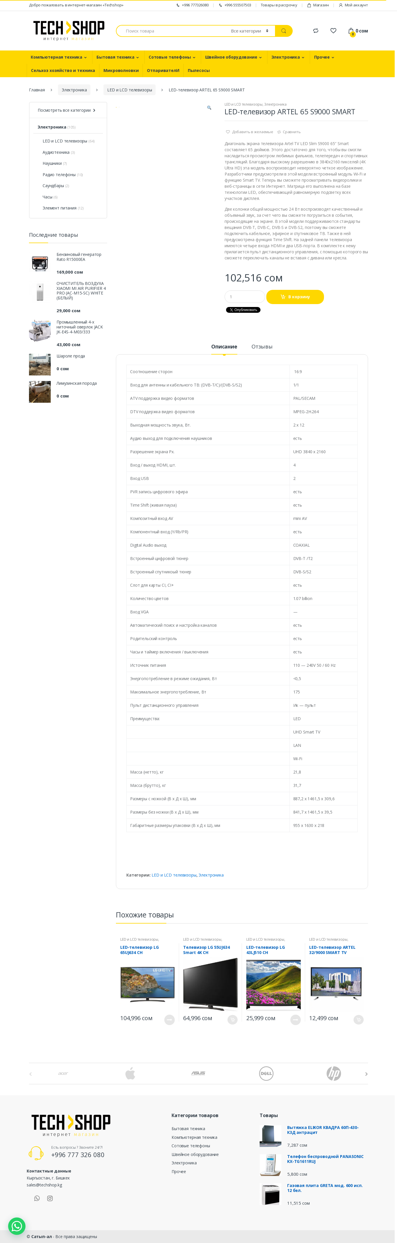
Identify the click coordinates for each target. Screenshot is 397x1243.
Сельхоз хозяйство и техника (63, 70)
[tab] (224, 349)
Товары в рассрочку (279, 5)
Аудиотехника (54, 152)
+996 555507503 (234, 5)
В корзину (299, 296)
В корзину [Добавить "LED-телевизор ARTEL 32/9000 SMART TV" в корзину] (358, 1020)
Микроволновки (121, 70)
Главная (37, 90)
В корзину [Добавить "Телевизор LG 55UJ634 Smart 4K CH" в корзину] (232, 1020)
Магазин (318, 5)
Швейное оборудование (231, 57)
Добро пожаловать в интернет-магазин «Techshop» (76, 5)
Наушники (50, 163)
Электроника (286, 57)
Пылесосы (199, 70)
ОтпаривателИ (163, 70)
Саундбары (51, 185)
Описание (224, 347)
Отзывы (262, 347)
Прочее (322, 57)
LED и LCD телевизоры (129, 90)
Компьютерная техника (56, 57)
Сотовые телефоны (170, 57)
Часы (45, 197)
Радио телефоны (57, 174)
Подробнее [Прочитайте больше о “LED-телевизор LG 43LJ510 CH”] (295, 1020)
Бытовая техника (115, 57)
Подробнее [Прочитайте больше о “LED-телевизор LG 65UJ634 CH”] (169, 1020)
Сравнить (292, 131)
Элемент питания (57, 208)
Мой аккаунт (353, 5)
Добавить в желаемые (252, 131)
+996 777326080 (192, 5)
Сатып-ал (41, 1236)
